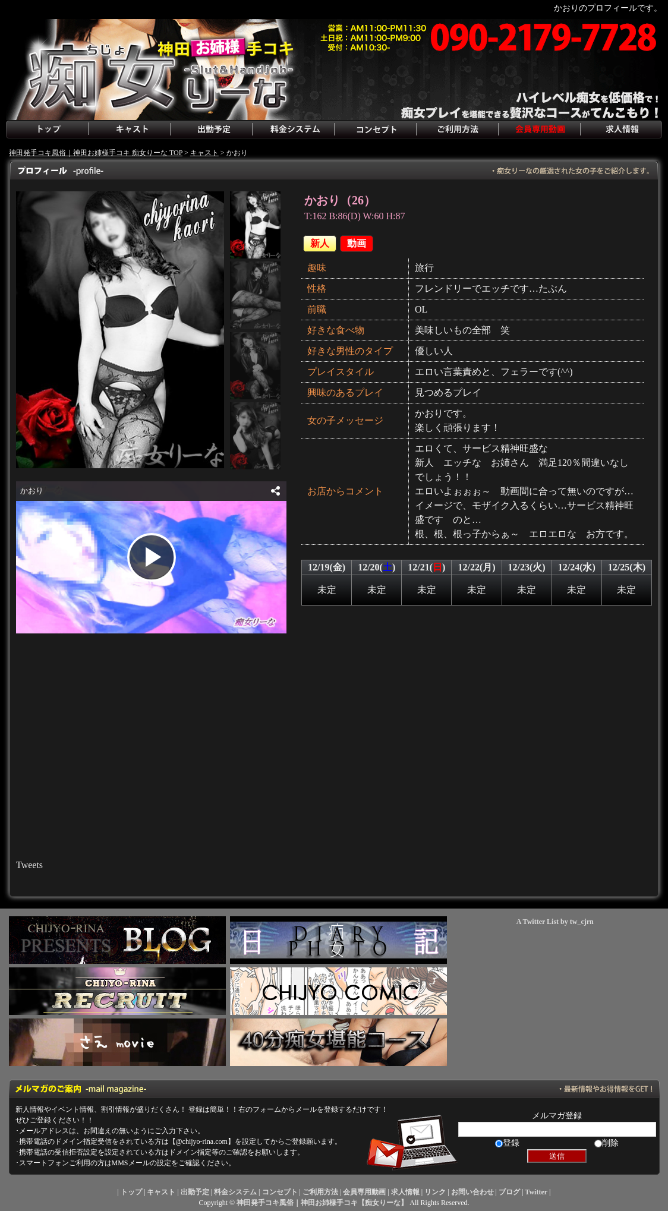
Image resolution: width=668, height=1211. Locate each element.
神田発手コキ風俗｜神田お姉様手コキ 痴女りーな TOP (95, 153)
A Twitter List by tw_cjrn (555, 921)
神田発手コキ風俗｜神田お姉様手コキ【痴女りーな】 (322, 1203)
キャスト (129, 129)
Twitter (536, 1192)
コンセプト (375, 129)
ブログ (509, 1192)
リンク (435, 1192)
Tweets (29, 865)
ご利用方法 (457, 129)
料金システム (293, 129)
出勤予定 (211, 129)
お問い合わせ (472, 1192)
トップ (47, 129)
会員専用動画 (539, 129)
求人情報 (621, 129)
